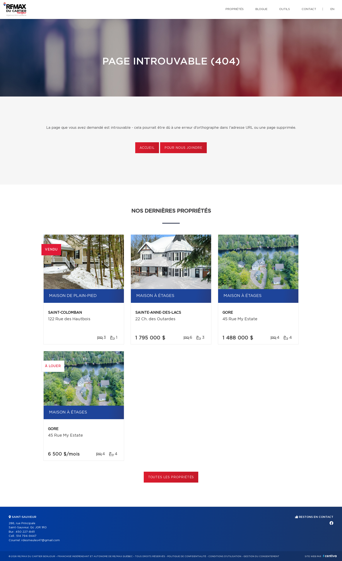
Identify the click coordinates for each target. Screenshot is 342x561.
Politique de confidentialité (186, 556)
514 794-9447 (26, 536)
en (332, 9)
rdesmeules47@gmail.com (40, 540)
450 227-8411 (25, 531)
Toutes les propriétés (171, 477)
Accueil (147, 147)
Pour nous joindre (183, 147)
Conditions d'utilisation (224, 556)
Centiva (330, 555)
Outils (284, 9)
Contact (309, 9)
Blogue (261, 9)
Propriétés (235, 9)
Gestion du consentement (261, 556)
